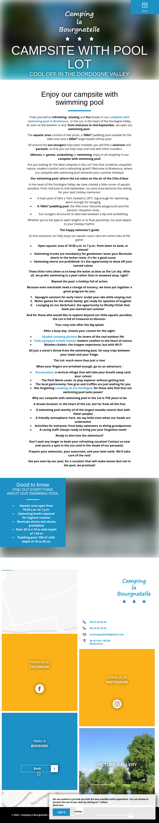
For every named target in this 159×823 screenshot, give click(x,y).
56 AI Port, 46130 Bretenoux (100, 642)
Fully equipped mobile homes (55, 341)
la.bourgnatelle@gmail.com (107, 634)
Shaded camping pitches (59, 337)
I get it (61, 812)
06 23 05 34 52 (98, 628)
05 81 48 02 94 (98, 622)
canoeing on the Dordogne (73, 388)
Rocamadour (45, 372)
